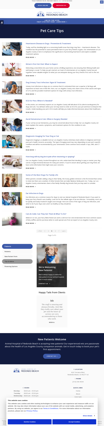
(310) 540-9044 (67, 1)
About (78, 394)
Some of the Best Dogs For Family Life (42, 175)
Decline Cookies (30, 422)
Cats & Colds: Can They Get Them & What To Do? (46, 213)
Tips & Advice (9, 261)
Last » (64, 231)
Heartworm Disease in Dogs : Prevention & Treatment (48, 43)
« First (40, 231)
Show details (87, 416)
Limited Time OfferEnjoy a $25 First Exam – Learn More (51, 21)
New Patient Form (11, 256)
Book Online (43, 5)
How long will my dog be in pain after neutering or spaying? (50, 156)
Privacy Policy (6, 420)
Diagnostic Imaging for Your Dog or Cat (42, 136)
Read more (30, 57)
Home (78, 391)
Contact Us (51, 356)
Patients (8, 251)
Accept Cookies (74, 422)
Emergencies (61, 5)
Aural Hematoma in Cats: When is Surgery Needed (46, 119)
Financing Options (11, 266)
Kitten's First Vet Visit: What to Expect (42, 64)
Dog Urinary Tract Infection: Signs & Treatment (46, 82)
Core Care (78, 397)
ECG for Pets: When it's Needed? (39, 100)
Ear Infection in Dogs (34, 193)
